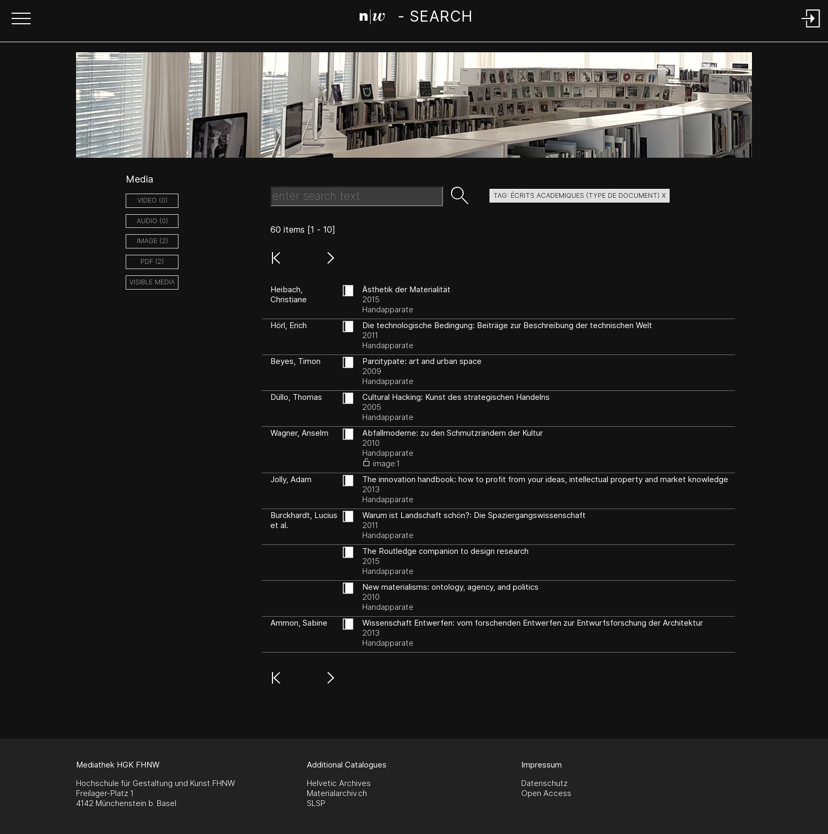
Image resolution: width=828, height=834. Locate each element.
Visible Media (152, 282)
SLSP (316, 803)
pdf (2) (152, 261)
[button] (21, 19)
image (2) (152, 241)
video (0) (152, 200)
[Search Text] (356, 196)
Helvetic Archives (339, 783)
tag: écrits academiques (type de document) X (579, 195)
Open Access (546, 793)
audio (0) (152, 221)
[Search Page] (416, 18)
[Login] (811, 28)
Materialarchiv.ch (337, 793)
